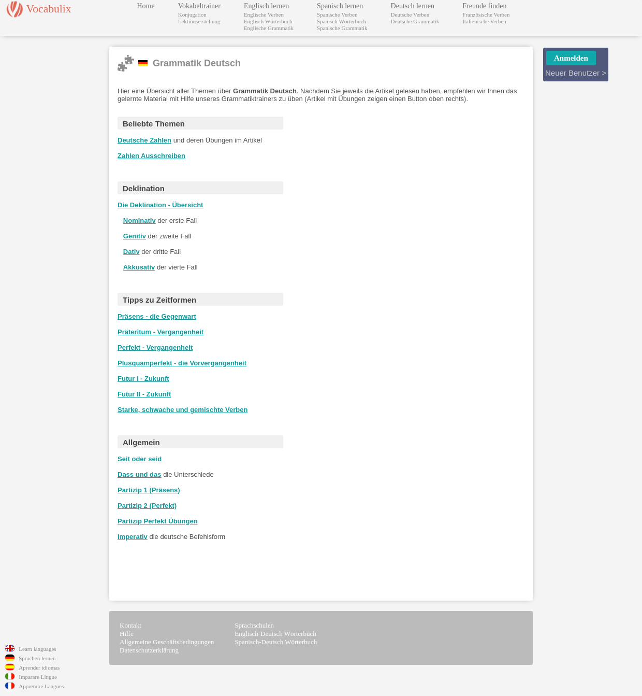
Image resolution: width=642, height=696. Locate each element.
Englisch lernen (266, 6)
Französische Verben (485, 14)
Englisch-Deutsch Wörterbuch (275, 633)
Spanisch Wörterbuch (341, 21)
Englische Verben (264, 14)
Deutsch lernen (412, 6)
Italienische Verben (484, 21)
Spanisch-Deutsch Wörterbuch (276, 642)
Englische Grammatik (269, 28)
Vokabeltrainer (199, 6)
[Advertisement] (389, 273)
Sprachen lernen (37, 658)
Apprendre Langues (41, 686)
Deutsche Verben (410, 14)
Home (146, 6)
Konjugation (192, 14)
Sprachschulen (254, 625)
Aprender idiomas (39, 667)
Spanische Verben (337, 14)
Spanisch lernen (340, 6)
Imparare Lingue (38, 677)
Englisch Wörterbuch (268, 21)
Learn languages (37, 649)
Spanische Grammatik (342, 28)
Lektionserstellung (199, 21)
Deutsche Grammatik (415, 21)
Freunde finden (484, 6)
